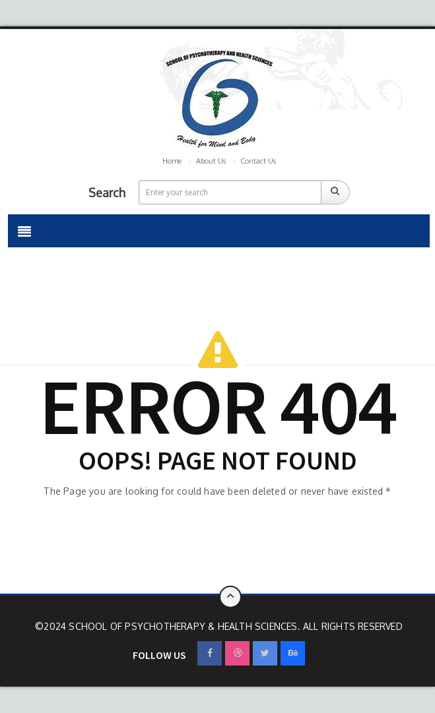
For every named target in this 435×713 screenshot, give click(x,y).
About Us (211, 161)
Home (172, 161)
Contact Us (258, 161)
